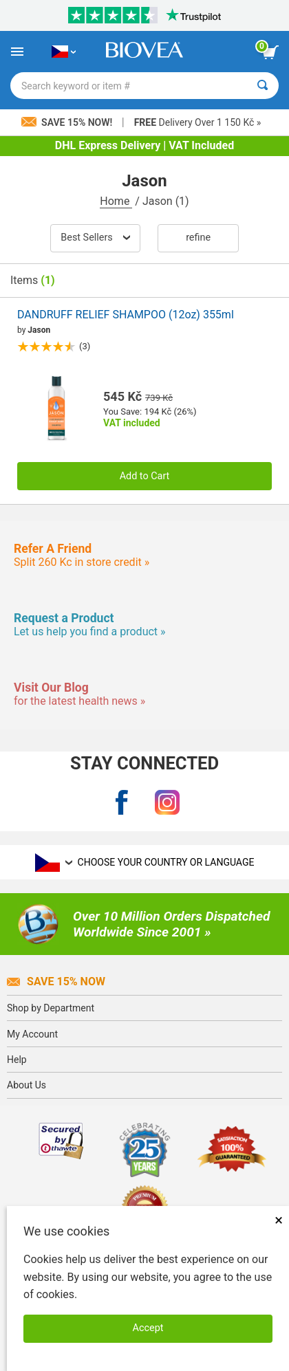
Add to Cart (145, 476)
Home (116, 201)
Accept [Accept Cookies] (148, 1328)
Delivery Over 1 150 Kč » (197, 122)
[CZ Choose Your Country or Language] (63, 51)
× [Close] (279, 1220)
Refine (198, 237)
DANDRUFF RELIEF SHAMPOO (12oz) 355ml (125, 314)
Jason (39, 330)
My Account (32, 1034)
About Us (26, 1084)
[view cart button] (270, 52)
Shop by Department (50, 1007)
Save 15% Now (56, 981)
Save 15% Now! (68, 122)
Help (17, 1059)
